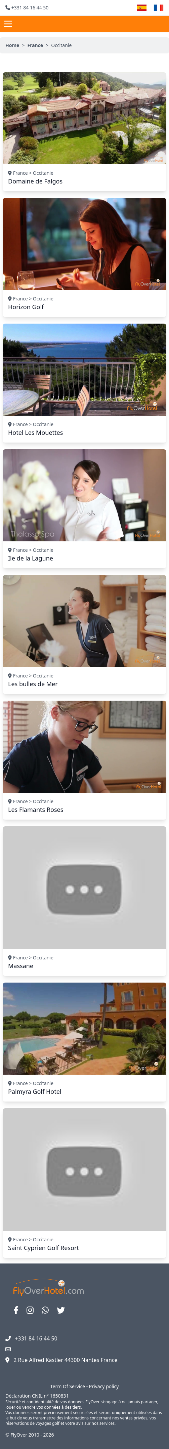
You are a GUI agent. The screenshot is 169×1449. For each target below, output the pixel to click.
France (35, 45)
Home (12, 45)
